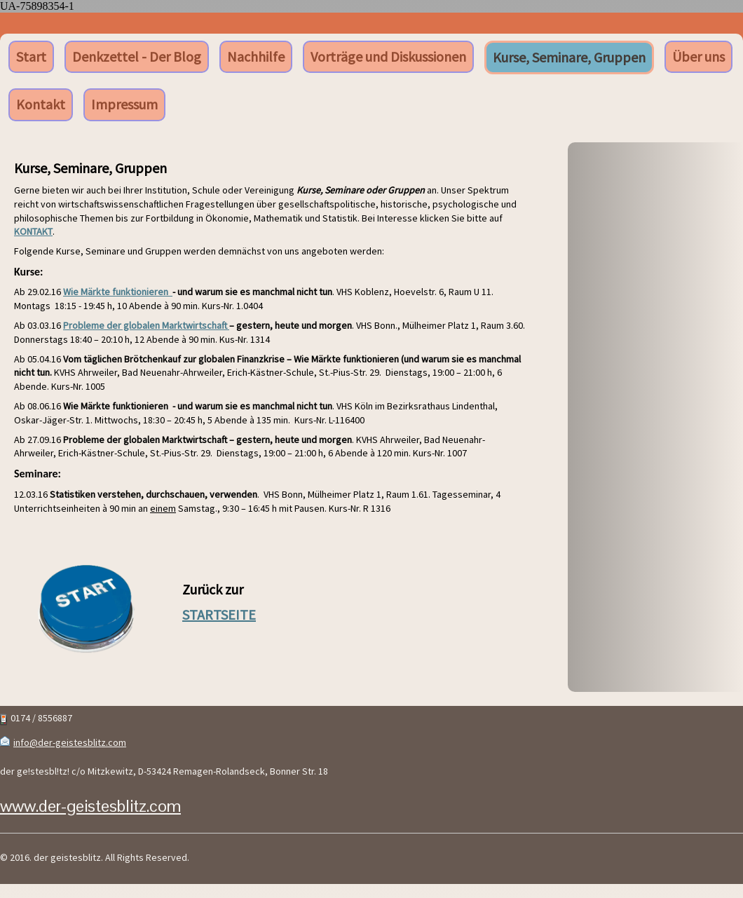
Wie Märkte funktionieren (117, 291)
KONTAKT (33, 231)
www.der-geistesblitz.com (90, 806)
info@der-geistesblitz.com (69, 742)
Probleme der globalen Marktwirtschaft (146, 325)
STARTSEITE (219, 614)
